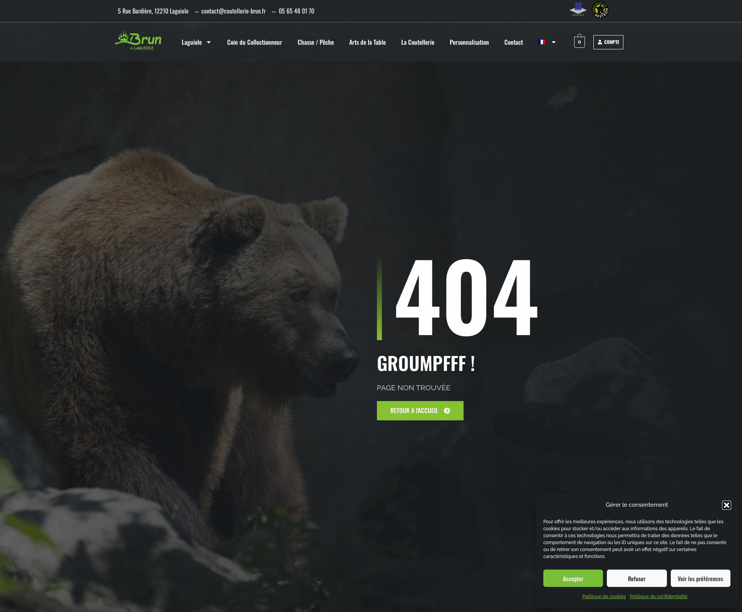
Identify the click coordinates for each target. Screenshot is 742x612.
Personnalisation (469, 42)
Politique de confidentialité (659, 596)
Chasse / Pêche (316, 42)
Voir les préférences (700, 578)
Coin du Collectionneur (254, 42)
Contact (513, 42)
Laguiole (197, 42)
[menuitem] (548, 42)
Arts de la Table (367, 42)
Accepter (573, 578)
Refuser (636, 578)
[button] (726, 505)
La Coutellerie (417, 42)
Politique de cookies (604, 596)
